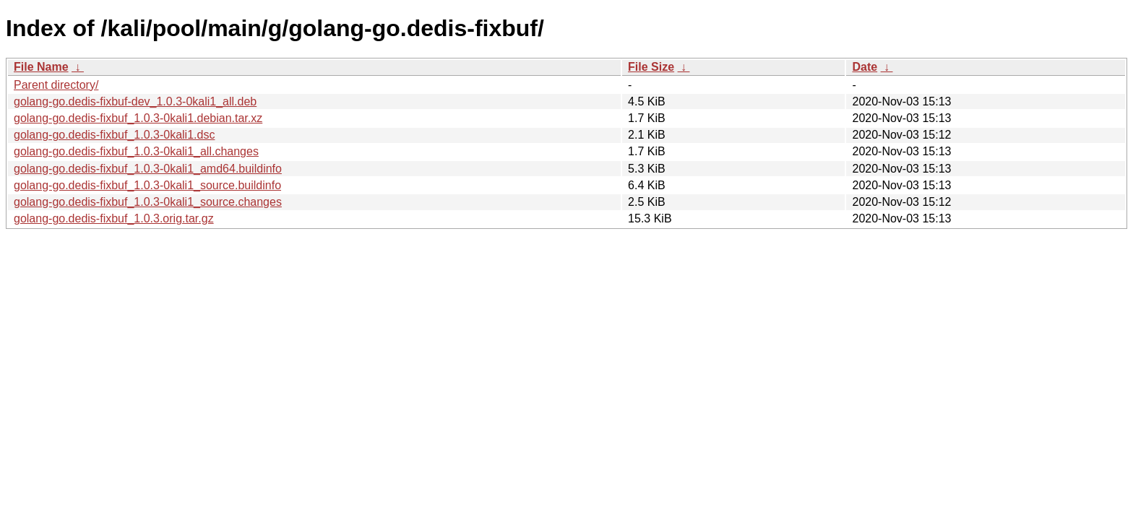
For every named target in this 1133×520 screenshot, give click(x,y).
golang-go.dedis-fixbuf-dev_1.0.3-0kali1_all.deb (135, 101)
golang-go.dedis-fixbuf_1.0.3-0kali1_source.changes (148, 202)
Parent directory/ (56, 85)
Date (864, 67)
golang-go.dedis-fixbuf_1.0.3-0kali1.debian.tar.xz (138, 118)
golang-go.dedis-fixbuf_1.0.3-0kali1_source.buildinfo (147, 185)
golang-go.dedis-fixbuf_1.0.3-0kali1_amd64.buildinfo (148, 168)
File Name (41, 67)
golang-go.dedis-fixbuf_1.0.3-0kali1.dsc (114, 135)
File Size (651, 67)
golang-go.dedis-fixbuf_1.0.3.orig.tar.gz (114, 218)
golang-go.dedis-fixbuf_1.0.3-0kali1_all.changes (136, 151)
